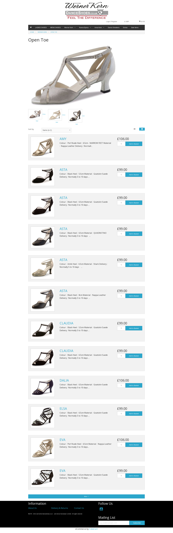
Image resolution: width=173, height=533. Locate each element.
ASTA (63, 169)
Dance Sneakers (113, 27)
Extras (125, 27)
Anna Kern (98, 27)
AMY (63, 139)
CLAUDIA (66, 323)
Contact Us (79, 508)
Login (108, 21)
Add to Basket (134, 144)
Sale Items (134, 27)
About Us (32, 508)
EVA (62, 439)
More (86, 496)
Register (114, 21)
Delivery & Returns (59, 508)
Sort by (31, 129)
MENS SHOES (55, 27)
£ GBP (126, 21)
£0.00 (142, 21)
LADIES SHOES (41, 27)
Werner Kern (68, 27)
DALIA (64, 380)
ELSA (63, 408)
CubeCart (93, 529)
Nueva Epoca (84, 27)
